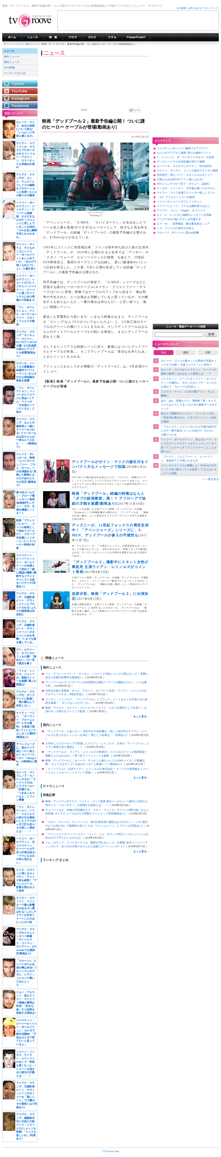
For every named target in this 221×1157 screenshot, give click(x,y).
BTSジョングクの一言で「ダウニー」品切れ (183, 183)
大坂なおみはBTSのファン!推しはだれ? (180, 179)
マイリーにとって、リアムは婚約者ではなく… (185, 206)
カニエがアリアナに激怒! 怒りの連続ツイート (184, 152)
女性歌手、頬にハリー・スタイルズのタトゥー (185, 174)
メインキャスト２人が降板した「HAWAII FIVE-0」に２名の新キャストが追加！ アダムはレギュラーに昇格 (189, 469)
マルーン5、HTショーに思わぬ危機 (178, 232)
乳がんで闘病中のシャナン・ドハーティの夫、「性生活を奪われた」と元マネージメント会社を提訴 (189, 417)
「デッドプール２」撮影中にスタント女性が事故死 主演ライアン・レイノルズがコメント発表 (110, 567)
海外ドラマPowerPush (136, 37)
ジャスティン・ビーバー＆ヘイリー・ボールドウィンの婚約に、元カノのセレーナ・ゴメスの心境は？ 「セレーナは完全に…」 (189, 382)
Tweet (84, 109)
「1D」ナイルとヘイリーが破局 (176, 197)
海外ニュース (32, 44)
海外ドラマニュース (32, 37)
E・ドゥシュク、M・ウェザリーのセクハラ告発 (185, 157)
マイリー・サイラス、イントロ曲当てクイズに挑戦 (187, 170)
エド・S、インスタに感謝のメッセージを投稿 (184, 214)
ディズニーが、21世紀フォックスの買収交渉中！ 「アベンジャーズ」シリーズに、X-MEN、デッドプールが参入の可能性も (110, 530)
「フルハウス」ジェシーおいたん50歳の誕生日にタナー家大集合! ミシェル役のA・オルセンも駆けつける (189, 430)
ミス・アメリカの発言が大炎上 (175, 228)
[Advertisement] (138, 21)
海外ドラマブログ (73, 37)
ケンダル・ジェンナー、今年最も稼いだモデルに (186, 188)
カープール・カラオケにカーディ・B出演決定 (184, 166)
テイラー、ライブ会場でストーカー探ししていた (186, 192)
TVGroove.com (110, 1151)
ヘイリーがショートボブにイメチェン (179, 201)
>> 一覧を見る (210, 479)
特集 (53, 37)
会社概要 (181, 8)
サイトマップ (211, 8)
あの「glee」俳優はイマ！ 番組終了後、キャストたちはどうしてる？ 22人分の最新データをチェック (189, 404)
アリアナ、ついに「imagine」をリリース (181, 210)
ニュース (18, 44)
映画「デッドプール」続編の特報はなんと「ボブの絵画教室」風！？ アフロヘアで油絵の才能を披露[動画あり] (109, 498)
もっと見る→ (141, 716)
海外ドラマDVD (92, 37)
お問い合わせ (195, 8)
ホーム (7, 44)
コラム (112, 37)
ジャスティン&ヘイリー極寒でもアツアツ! (182, 148)
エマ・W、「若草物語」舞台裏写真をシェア (183, 223)
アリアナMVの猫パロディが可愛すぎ (179, 219)
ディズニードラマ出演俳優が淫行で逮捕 (181, 161)
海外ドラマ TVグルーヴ (11, 37)
